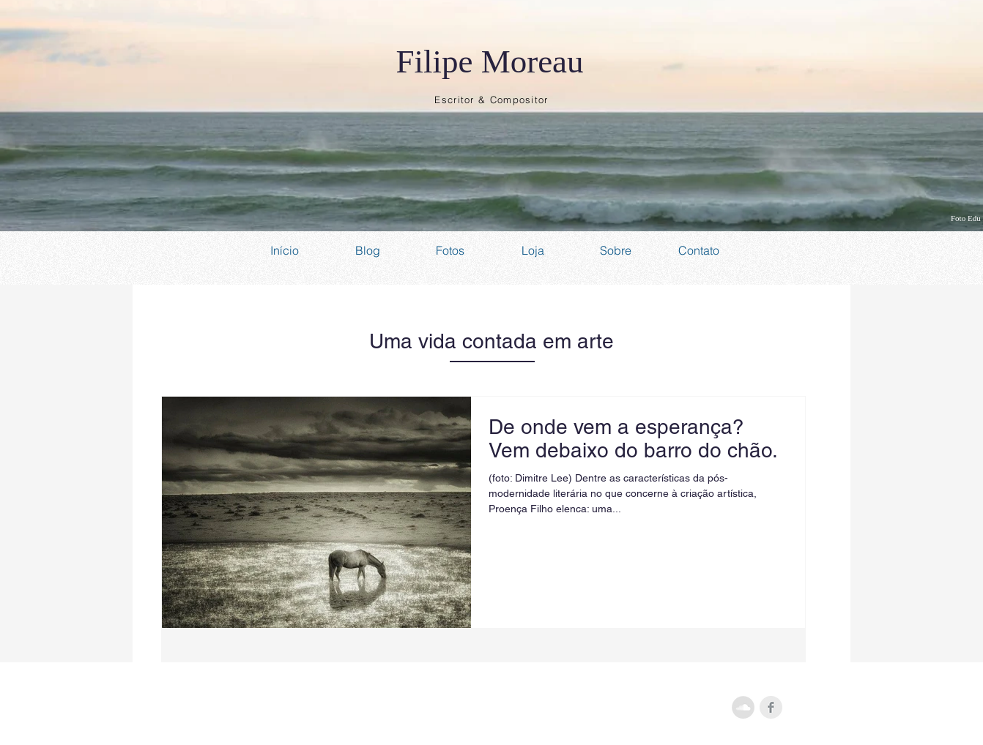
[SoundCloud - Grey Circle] (743, 707)
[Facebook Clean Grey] (771, 707)
